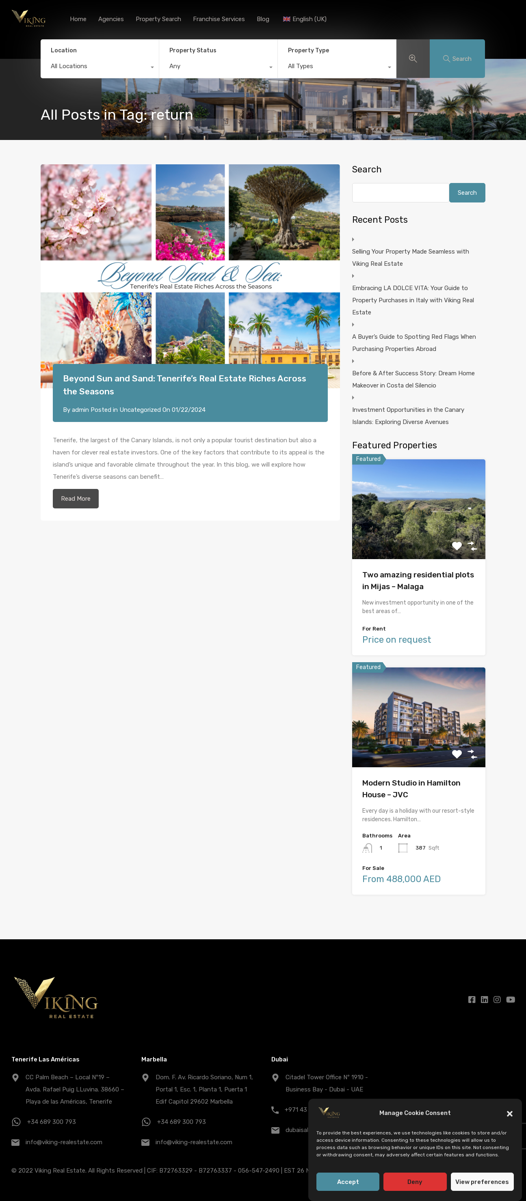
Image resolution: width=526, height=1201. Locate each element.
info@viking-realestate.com (64, 1142)
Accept (348, 1183)
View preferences (482, 1183)
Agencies (111, 19)
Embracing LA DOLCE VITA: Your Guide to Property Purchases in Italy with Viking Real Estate (413, 300)
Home (78, 19)
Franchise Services (219, 19)
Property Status (192, 50)
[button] (510, 1115)
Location (64, 50)
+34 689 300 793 (51, 1122)
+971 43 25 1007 (308, 1109)
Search (367, 169)
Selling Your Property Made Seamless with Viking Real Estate (410, 257)
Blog (263, 19)
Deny (414, 1183)
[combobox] (100, 68)
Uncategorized (140, 409)
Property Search (158, 19)
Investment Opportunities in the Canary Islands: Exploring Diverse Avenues (408, 416)
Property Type (308, 50)
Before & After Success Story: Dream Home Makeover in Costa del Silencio (413, 379)
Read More (76, 498)
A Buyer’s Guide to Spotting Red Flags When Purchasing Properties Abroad (414, 343)
